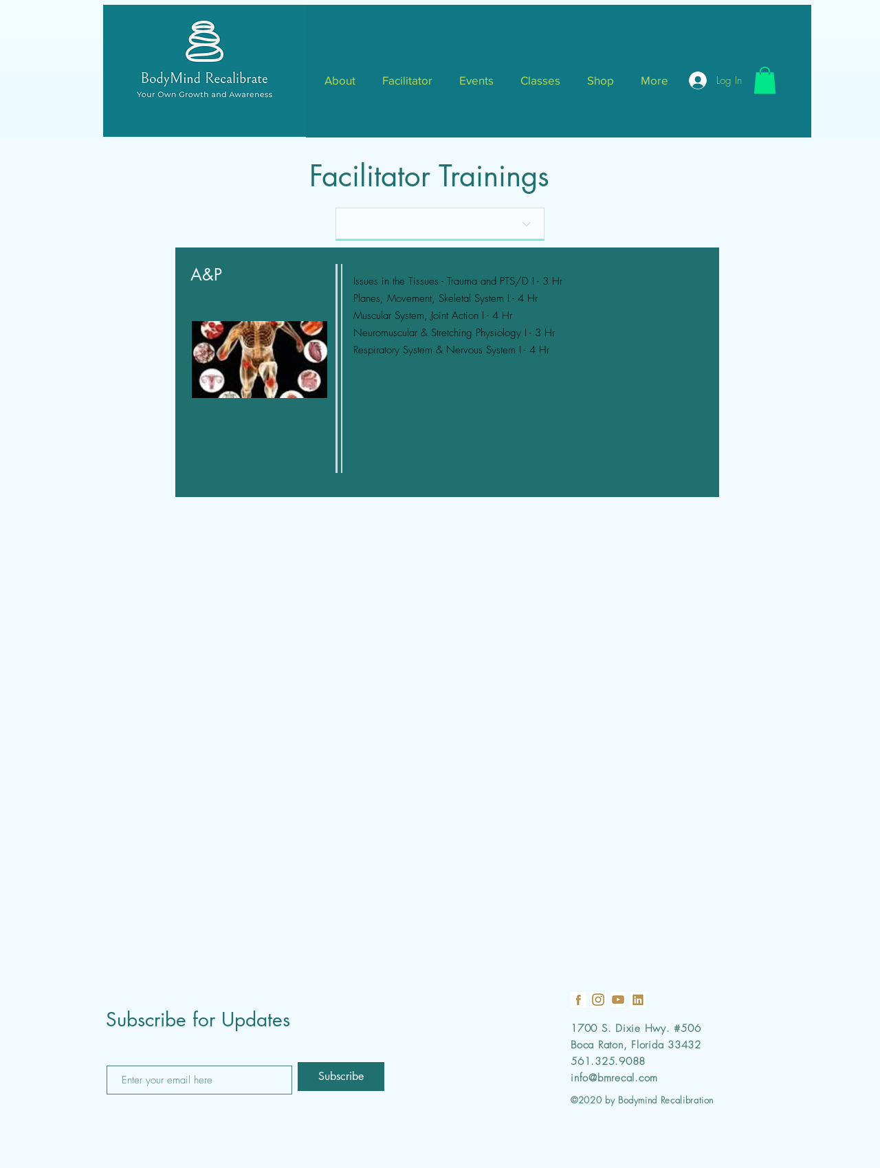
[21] (638, 999)
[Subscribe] (341, 1076)
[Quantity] (440, 223)
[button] (765, 80)
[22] (618, 999)
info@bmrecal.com (614, 1078)
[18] (598, 999)
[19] (578, 999)
